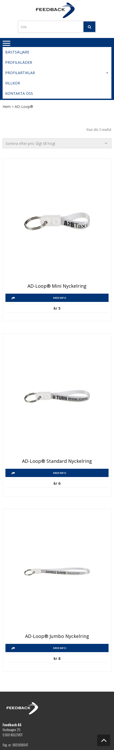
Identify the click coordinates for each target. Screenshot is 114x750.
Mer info (59, 297)
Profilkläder (18, 62)
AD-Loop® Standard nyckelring (57, 461)
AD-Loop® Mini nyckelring (57, 286)
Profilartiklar (57, 73)
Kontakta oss (19, 93)
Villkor (12, 83)
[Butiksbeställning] (57, 143)
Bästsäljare (17, 52)
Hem (7, 106)
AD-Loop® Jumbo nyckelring (57, 636)
